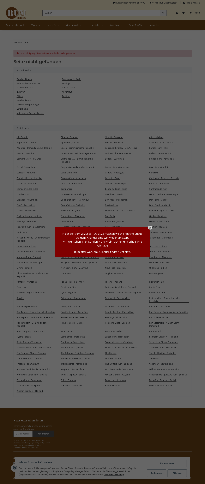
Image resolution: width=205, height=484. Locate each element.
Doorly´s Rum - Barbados (73, 205)
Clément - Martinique (115, 183)
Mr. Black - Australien (159, 262)
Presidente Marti (69, 287)
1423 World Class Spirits (28, 385)
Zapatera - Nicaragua (115, 380)
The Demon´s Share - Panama (31, 353)
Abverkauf (67, 91)
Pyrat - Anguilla (68, 292)
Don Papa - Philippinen (116, 199)
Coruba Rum (23, 194)
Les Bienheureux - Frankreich (31, 251)
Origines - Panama (114, 273)
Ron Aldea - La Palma (159, 306)
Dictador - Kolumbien (27, 199)
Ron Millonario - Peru (159, 317)
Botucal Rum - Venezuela (161, 158)
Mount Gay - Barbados (116, 262)
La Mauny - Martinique (72, 246)
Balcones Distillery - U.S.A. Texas (121, 147)
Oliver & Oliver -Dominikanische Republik (32, 275)
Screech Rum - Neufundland (119, 342)
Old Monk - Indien (158, 267)
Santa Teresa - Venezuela (29, 342)
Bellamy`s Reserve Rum (160, 153)
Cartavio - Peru (112, 178)
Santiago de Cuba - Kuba (73, 342)
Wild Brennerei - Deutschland (119, 369)
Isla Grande (22, 137)
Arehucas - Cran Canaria (161, 142)
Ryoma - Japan (24, 336)
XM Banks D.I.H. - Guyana (117, 374)
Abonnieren (43, 433)
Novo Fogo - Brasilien (115, 267)
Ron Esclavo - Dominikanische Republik (168, 312)
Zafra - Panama (68, 380)
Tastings (66, 83)
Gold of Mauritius (157, 216)
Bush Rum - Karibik (158, 167)
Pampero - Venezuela (27, 281)
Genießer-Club (136, 25)
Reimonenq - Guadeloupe (73, 298)
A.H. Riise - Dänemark (71, 385)
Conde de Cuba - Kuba (116, 189)
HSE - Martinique (113, 226)
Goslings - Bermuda (26, 221)
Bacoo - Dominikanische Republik (77, 147)
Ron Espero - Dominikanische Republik (36, 317)
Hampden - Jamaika (114, 221)
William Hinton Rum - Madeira (164, 369)
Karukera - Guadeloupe (160, 232)
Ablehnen (176, 473)
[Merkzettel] (183, 13)
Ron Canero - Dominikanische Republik (36, 312)
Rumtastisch (155, 331)
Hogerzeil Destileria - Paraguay (76, 226)
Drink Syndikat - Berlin (160, 205)
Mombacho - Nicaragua (160, 257)
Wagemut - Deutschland (73, 369)
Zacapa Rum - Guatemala (29, 380)
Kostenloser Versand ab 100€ (130, 2)
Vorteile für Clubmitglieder (165, 2)
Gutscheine (22, 108)
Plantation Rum (156, 281)
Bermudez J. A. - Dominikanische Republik (77, 160)
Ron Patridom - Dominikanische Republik (32, 324)
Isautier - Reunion (158, 226)
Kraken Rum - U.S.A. (115, 237)
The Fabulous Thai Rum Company (77, 353)
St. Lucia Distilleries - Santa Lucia (121, 347)
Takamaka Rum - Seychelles (162, 347)
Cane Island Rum (69, 172)
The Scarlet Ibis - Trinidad (29, 358)
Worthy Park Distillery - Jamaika (32, 374)
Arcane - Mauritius (114, 142)
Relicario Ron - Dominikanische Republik (164, 299)
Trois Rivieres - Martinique (74, 363)
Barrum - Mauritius (26, 153)
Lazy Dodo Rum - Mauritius (118, 246)
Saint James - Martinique (73, 336)
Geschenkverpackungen (28, 104)
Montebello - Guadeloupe (29, 262)
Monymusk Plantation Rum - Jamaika (79, 262)
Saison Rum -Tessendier (117, 336)
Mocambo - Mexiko (114, 257)
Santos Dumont (112, 385)
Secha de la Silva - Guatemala (163, 342)
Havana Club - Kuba (159, 221)
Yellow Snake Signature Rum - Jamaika (168, 374)
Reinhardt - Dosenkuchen (117, 298)
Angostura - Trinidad (27, 142)
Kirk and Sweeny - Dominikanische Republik (33, 239)
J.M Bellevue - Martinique (73, 232)
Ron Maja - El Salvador (116, 317)
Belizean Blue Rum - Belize (118, 153)
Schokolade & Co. (25, 87)
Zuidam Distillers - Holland (30, 391)
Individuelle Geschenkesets (30, 113)
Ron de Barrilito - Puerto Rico (119, 312)
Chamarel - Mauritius (27, 183)
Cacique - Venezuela (27, 172)
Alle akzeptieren (166, 463)
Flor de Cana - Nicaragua (73, 216)
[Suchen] (101, 13)
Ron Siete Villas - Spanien (117, 322)
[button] (177, 13)
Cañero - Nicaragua (114, 172)
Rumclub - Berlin (113, 331)
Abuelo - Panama (69, 137)
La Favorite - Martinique (161, 237)
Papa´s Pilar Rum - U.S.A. (73, 281)
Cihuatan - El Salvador (72, 183)
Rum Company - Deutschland (31, 331)
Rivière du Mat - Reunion (117, 306)
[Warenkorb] (195, 13)
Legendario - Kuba (158, 246)
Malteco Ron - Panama (160, 251)
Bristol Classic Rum (26, 167)
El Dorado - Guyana (70, 210)
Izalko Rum (22, 232)
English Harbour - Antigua (29, 216)
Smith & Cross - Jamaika (72, 347)
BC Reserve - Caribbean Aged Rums (78, 153)
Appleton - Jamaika (70, 142)
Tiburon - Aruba (113, 358)
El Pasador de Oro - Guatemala (120, 210)
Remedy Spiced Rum (27, 306)
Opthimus (66, 273)
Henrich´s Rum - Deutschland (31, 226)
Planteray (21, 287)
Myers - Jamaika (24, 267)
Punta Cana (155, 287)
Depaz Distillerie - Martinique (163, 194)
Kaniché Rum (111, 232)
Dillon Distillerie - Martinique (75, 199)
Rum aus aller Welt (71, 79)
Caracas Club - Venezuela (73, 178)
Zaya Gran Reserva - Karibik (162, 380)
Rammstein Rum (157, 292)
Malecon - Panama (114, 251)
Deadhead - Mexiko (114, 194)
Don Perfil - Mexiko (158, 199)
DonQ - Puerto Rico (26, 205)
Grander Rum (67, 221)
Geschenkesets (24, 100)
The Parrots (110, 353)
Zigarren (21, 91)
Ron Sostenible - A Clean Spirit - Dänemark (164, 324)
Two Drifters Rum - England (118, 363)
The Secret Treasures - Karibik (75, 358)
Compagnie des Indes (27, 189)
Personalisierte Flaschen (29, 83)
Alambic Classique (114, 137)
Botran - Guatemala (114, 158)
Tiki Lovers (154, 358)
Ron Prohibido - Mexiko (72, 322)
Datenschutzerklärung (21, 443)
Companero (66, 189)
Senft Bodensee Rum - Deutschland (34, 347)
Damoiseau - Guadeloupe (73, 194)
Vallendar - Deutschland (161, 363)
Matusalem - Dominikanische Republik (80, 257)
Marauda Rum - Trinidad (29, 257)
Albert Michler (156, 137)
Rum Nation (67, 331)
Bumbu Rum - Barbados (117, 167)
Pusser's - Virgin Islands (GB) (30, 292)
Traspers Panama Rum (28, 363)
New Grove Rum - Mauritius (74, 267)
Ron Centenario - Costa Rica (74, 312)
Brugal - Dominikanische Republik (77, 167)
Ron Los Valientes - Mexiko (74, 317)
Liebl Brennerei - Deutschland (75, 251)
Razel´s (20, 298)
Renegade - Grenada (71, 306)
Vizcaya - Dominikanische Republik (34, 369)
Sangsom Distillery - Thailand (163, 336)
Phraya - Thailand (113, 281)
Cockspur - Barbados (159, 183)
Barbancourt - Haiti (158, 147)
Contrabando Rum (158, 189)
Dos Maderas (111, 205)
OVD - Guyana (156, 273)
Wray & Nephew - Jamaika (73, 374)
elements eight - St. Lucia (161, 210)
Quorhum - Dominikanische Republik (123, 292)
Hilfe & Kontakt (192, 2)
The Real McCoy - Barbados (162, 353)
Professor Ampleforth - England (120, 287)
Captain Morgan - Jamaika (29, 178)
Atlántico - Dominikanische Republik (34, 147)
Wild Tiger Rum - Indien (161, 385)
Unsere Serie (68, 87)
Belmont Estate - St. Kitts (29, 158)
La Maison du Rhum (26, 246)
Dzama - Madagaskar (27, 210)
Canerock (153, 172)
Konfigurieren (156, 473)
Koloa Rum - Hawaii (70, 237)
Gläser (20, 96)
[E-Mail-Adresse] (23, 434)
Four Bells (110, 216)
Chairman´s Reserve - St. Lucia (164, 178)
